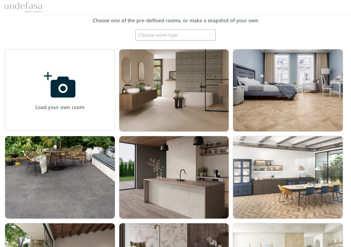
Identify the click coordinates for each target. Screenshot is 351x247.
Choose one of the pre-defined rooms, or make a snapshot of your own (175, 20)
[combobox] (175, 35)
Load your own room (59, 107)
